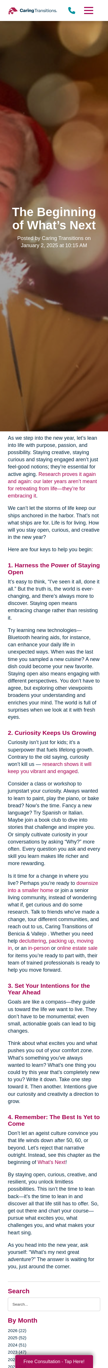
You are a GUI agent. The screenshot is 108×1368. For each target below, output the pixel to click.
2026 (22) (17, 1330)
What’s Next (51, 1162)
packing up (61, 941)
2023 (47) (17, 1352)
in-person (39, 948)
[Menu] (88, 10)
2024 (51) (17, 1344)
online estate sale (77, 948)
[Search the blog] (54, 1304)
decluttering (32, 941)
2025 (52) (17, 1337)
